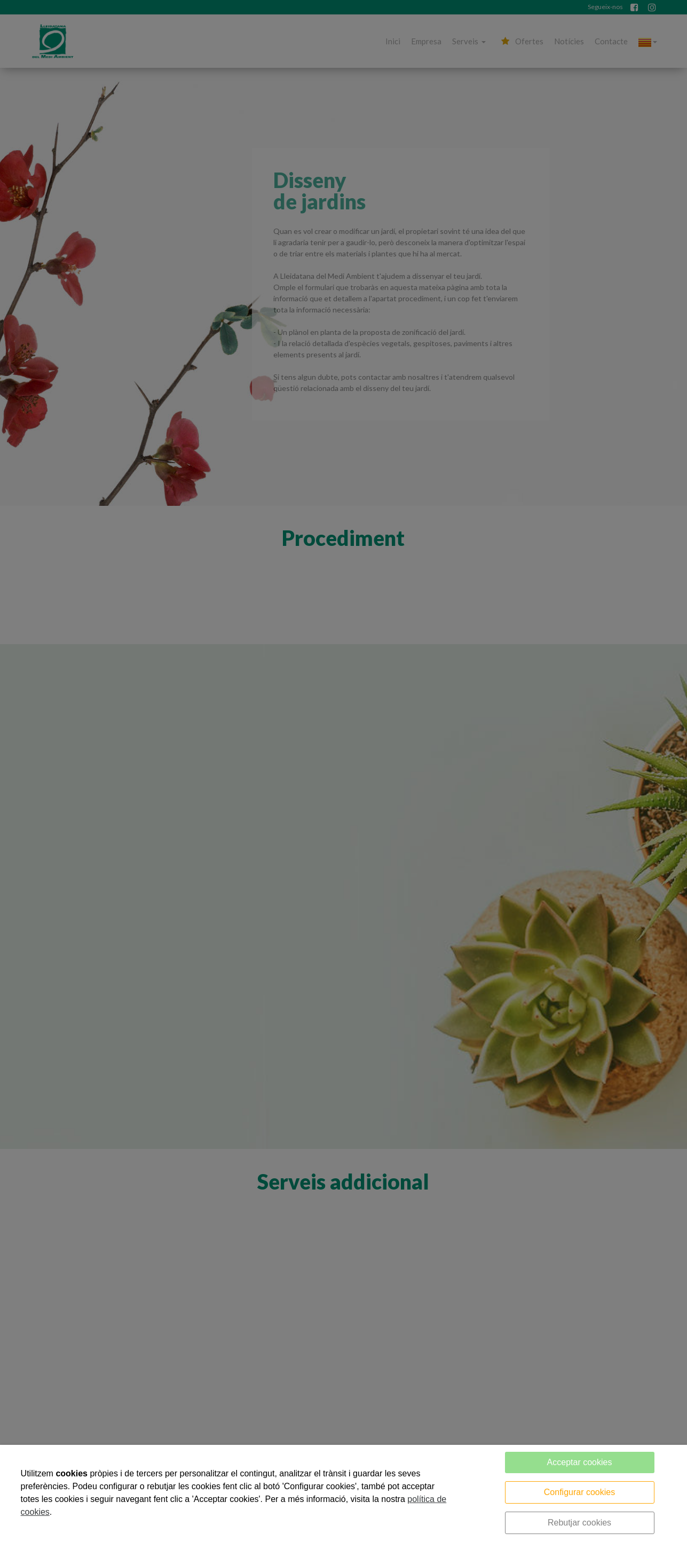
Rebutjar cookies (579, 1522)
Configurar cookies (579, 1492)
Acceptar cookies (579, 1462)
